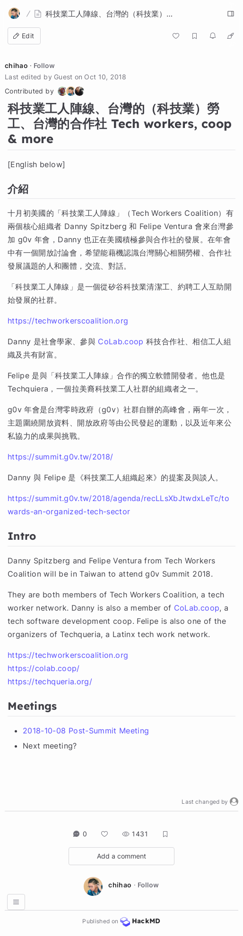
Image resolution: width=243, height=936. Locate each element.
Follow (44, 65)
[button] (234, 802)
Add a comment (121, 856)
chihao (16, 65)
